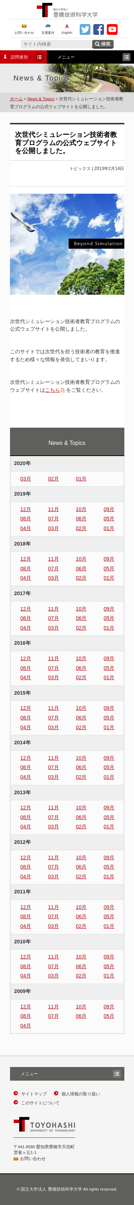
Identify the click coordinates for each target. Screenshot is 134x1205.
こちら (52, 390)
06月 (81, 518)
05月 (109, 518)
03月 (25, 479)
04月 (25, 528)
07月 (53, 518)
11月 (53, 509)
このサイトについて (40, 1103)
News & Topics (41, 99)
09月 (109, 509)
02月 (53, 479)
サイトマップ (34, 1094)
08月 (25, 518)
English (67, 33)
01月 (81, 479)
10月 (81, 509)
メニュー (88, 57)
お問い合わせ (24, 33)
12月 (25, 509)
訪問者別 (21, 57)
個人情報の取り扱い (80, 1094)
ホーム (16, 99)
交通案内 (47, 33)
